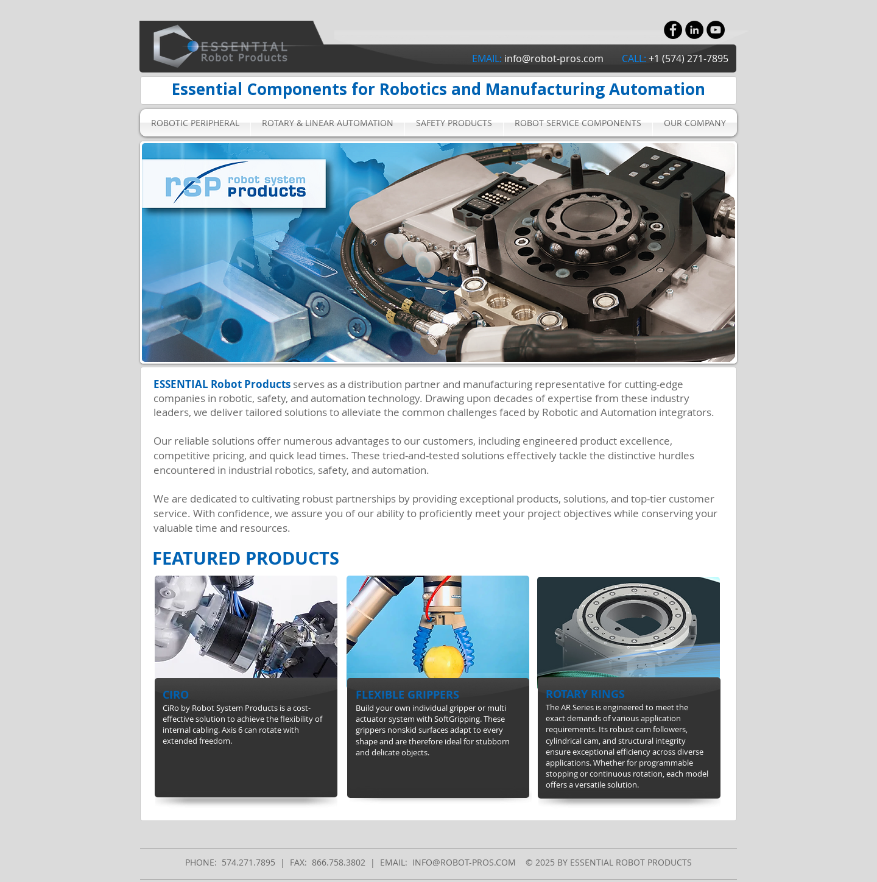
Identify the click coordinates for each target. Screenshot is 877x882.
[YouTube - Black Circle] (715, 30)
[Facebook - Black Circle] (673, 30)
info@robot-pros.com (554, 58)
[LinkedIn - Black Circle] (694, 30)
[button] (195, 122)
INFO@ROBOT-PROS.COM (464, 862)
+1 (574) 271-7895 (688, 58)
